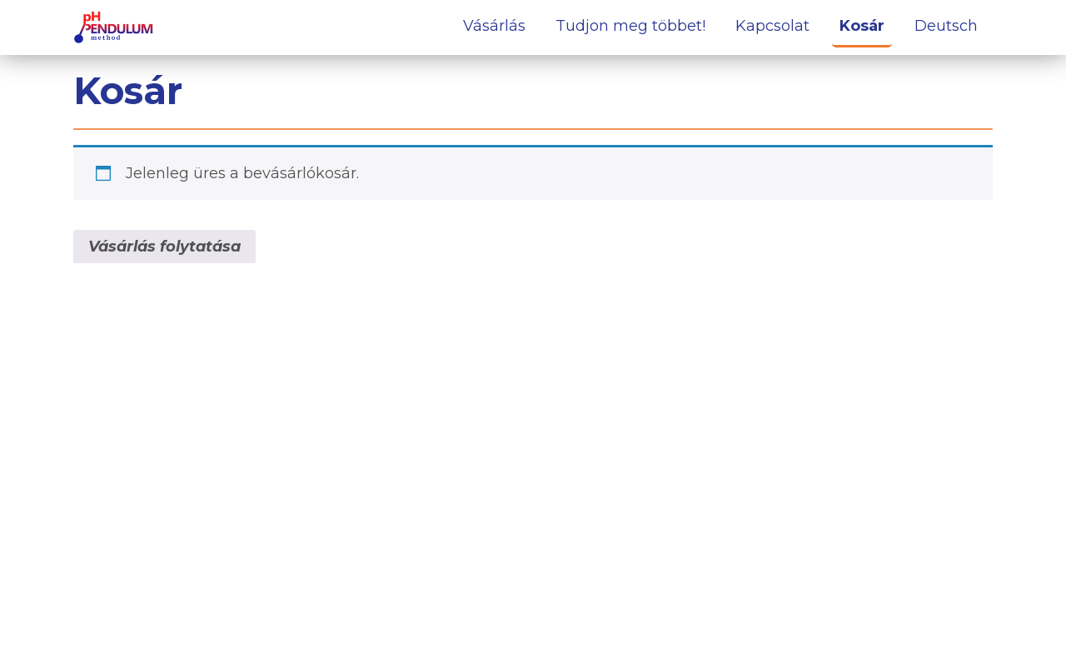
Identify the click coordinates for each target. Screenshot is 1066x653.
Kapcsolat (772, 26)
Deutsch (946, 26)
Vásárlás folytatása (164, 246)
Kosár (861, 26)
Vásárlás (494, 26)
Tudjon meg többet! (630, 26)
